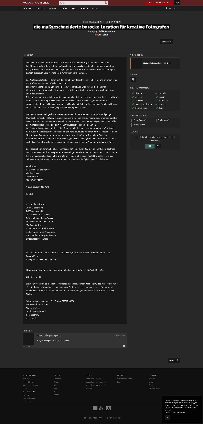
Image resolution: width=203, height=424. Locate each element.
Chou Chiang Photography (50, 335)
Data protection (29, 398)
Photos (41, 8)
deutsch (152, 379)
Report (29, 346)
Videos (52, 8)
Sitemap (26, 395)
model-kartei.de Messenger (96, 382)
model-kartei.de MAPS (94, 379)
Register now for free (159, 3)
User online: (29, 392)
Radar (56, 395)
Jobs (74, 8)
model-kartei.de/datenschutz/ (175, 412)
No (158, 146)
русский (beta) (154, 389)
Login (177, 3)
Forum (64, 8)
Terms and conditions (31, 385)
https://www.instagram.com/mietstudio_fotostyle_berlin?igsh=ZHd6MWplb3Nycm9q (65, 270)
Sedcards (28, 8)
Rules (25, 389)
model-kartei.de (99, 418)
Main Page (26, 379)
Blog (95, 8)
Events (84, 8)
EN (170, 8)
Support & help (28, 382)
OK (167, 417)
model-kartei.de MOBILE (95, 385)
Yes (149, 146)
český (151, 385)
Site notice (27, 401)
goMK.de (89, 389)
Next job (167, 41)
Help (176, 8)
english (152, 382)
